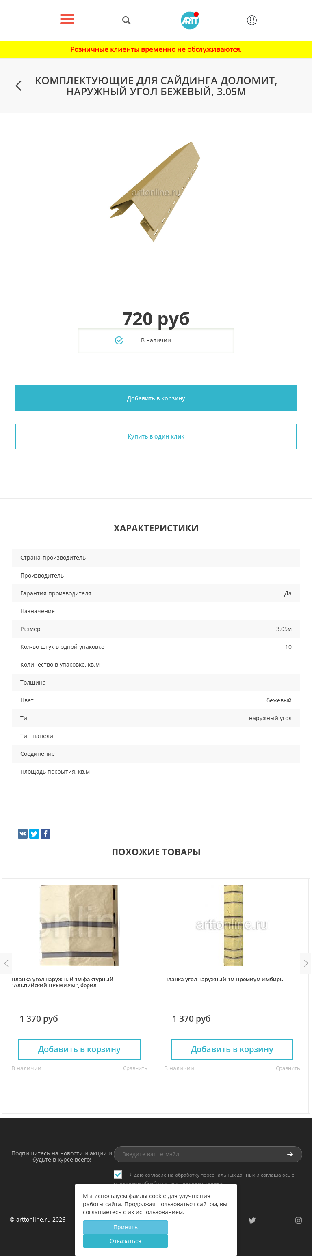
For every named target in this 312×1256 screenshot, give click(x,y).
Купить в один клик (156, 436)
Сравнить (135, 1068)
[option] (156, 193)
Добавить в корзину (156, 398)
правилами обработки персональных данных (168, 1183)
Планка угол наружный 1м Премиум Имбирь (223, 979)
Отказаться (125, 1241)
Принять (125, 1227)
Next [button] (306, 963)
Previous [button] (6, 963)
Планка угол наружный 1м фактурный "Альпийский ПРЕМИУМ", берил (62, 982)
